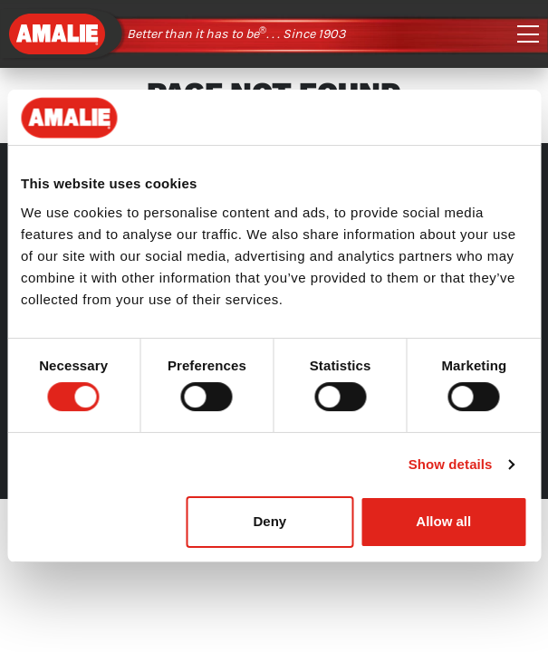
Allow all (443, 521)
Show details (451, 464)
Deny (269, 521)
